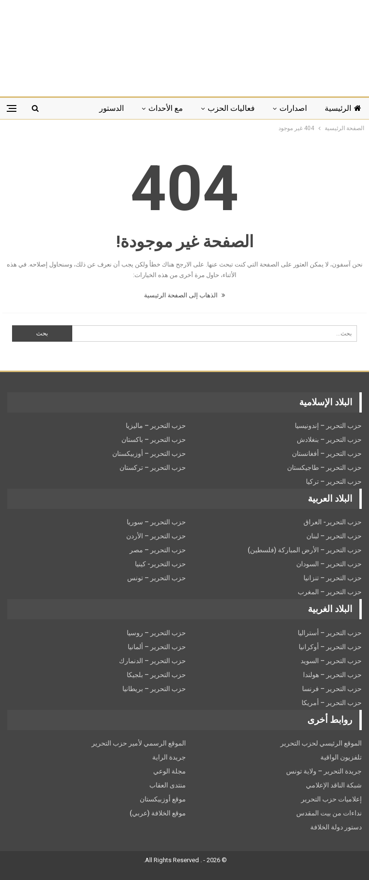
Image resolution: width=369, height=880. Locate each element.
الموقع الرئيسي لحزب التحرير (321, 743)
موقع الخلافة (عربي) (158, 813)
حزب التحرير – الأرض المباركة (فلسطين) (305, 550)
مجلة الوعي (169, 771)
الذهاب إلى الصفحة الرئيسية (184, 295)
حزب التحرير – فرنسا (332, 689)
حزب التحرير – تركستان (152, 467)
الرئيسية (343, 108)
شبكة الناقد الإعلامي (334, 785)
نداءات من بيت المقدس (329, 813)
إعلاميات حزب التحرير (331, 799)
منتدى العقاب (167, 785)
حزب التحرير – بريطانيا (154, 689)
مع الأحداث (165, 108)
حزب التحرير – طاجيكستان (324, 467)
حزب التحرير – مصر (158, 550)
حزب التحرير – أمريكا (332, 703)
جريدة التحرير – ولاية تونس (324, 771)
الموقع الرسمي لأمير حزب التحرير (139, 743)
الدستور (111, 108)
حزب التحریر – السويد (331, 661)
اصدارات (293, 108)
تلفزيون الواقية (341, 757)
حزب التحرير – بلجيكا (156, 675)
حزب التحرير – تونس (156, 578)
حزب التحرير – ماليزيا (156, 425)
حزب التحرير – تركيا (334, 481)
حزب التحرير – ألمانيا (157, 647)
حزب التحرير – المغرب (330, 592)
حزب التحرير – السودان (329, 564)
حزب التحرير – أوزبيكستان (149, 453)
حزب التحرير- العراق (332, 522)
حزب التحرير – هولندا (332, 675)
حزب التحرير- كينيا (160, 564)
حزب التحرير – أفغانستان (327, 453)
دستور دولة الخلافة (336, 827)
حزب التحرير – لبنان (334, 536)
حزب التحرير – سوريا (156, 522)
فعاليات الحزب (231, 108)
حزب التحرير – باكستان (153, 439)
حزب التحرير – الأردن (156, 536)
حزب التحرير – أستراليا (330, 633)
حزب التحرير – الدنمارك (152, 661)
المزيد (72, 108)
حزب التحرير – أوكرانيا (330, 647)
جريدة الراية (169, 757)
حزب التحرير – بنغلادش (329, 439)
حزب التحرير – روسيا (156, 633)
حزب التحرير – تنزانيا (332, 578)
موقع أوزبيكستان (163, 799)
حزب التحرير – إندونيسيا (328, 425)
